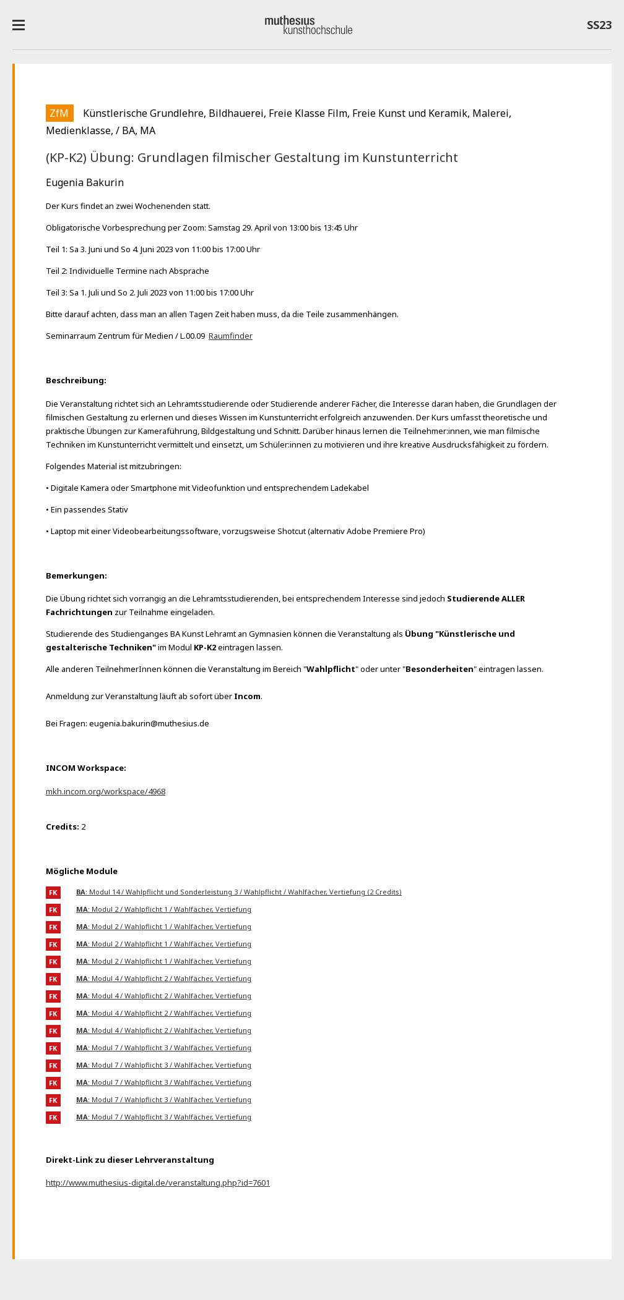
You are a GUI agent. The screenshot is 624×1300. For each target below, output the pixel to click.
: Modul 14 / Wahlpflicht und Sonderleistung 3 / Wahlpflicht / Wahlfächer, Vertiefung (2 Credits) (239, 891)
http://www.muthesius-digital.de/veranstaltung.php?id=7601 (158, 1182)
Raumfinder (231, 335)
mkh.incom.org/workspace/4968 (105, 791)
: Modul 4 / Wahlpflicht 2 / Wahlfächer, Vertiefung (163, 978)
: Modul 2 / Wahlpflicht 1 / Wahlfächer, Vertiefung (163, 909)
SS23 (599, 27)
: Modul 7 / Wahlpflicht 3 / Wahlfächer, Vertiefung (163, 1047)
